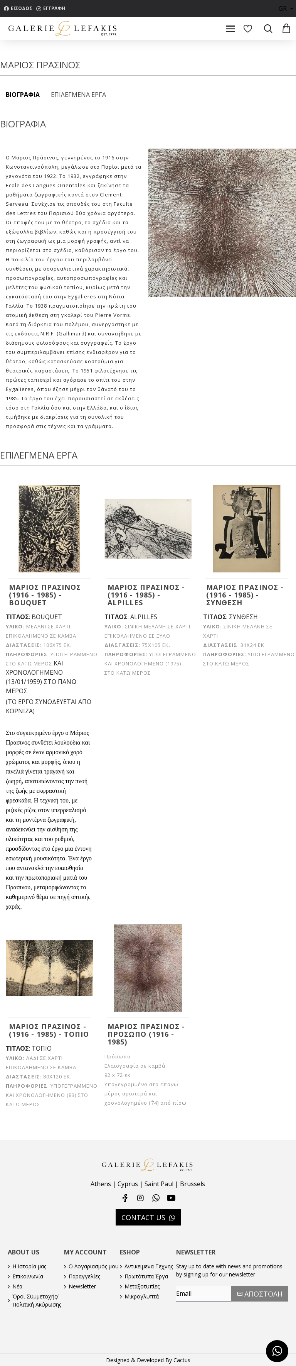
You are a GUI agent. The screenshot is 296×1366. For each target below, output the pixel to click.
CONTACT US (143, 1217)
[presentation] (230, 1317)
